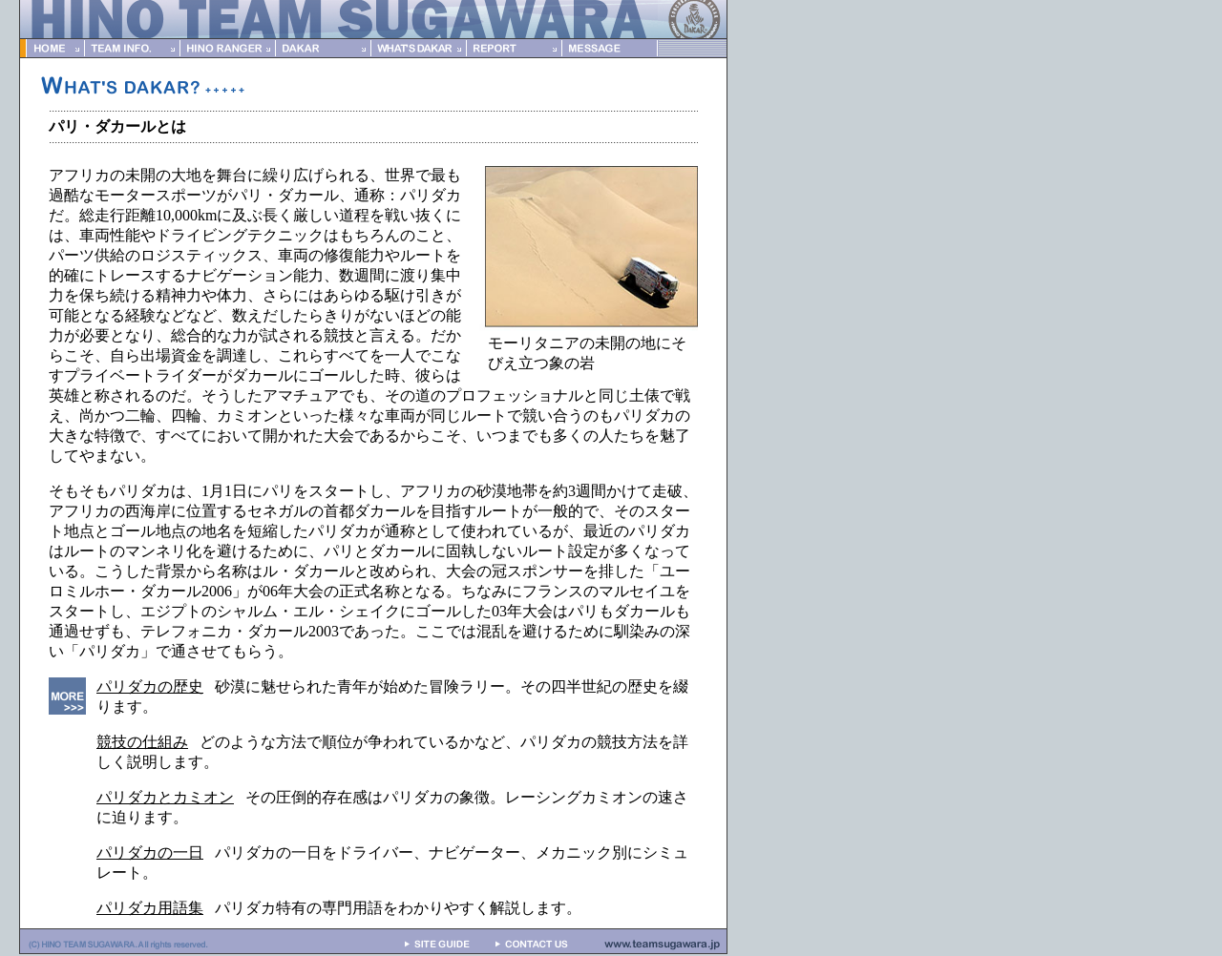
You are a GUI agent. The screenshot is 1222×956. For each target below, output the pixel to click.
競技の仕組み (142, 742)
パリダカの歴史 (149, 686)
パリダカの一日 (149, 852)
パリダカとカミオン (165, 797)
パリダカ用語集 (149, 908)
